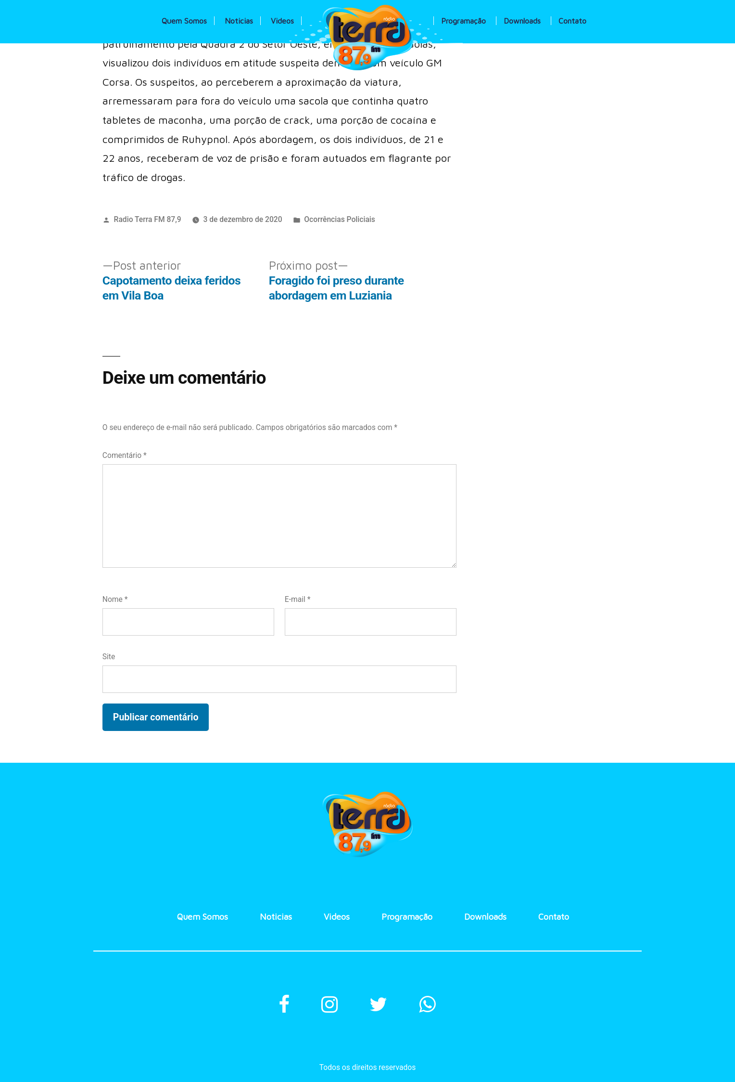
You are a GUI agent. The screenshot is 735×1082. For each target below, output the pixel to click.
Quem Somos (184, 20)
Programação (463, 20)
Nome (115, 599)
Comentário (124, 455)
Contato (572, 20)
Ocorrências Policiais (339, 219)
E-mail (298, 599)
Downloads (522, 20)
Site (108, 656)
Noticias (239, 20)
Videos (282, 20)
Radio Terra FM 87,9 (147, 219)
